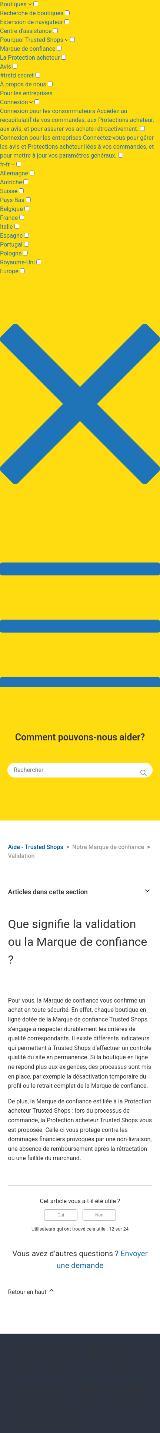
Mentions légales (108, 1347)
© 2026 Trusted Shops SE (45, 1347)
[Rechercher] (80, 770)
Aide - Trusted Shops (36, 847)
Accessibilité (55, 1365)
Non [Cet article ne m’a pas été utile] (99, 1215)
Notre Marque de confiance (108, 847)
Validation (21, 855)
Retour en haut (32, 1291)
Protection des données (42, 1356)
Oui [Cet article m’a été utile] (60, 1215)
